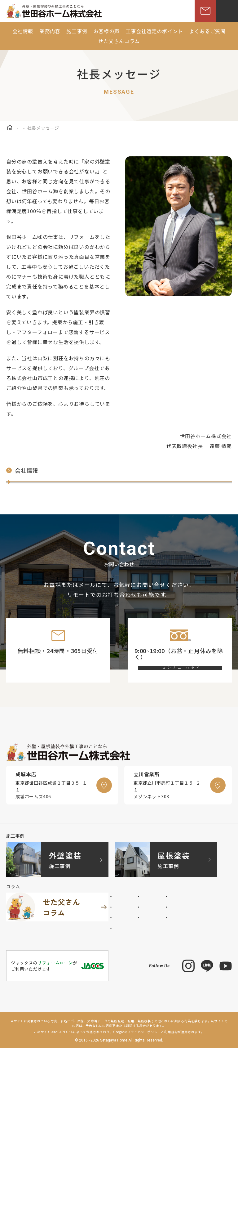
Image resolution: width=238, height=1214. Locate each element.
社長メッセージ (28, 491)
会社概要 (21, 511)
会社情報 (22, 470)
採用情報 (21, 572)
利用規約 (171, 1197)
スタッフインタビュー (36, 552)
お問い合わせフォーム (63, 768)
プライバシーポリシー (144, 1197)
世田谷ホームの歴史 (34, 531)
